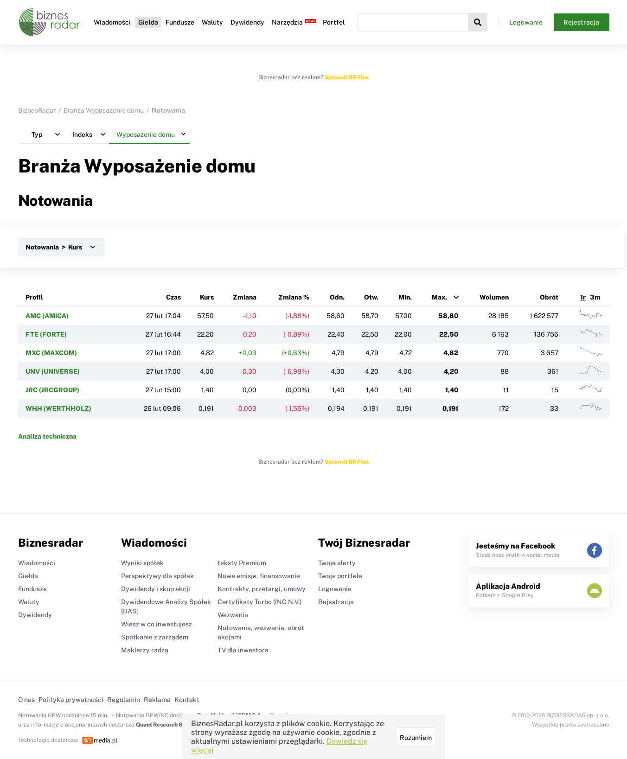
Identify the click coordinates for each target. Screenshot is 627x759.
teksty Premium (242, 563)
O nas (26, 699)
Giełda (148, 22)
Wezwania (233, 615)
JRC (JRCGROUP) (52, 390)
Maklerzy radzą (144, 650)
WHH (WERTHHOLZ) (58, 408)
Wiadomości (112, 22)
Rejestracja (581, 22)
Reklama (157, 699)
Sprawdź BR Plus (347, 77)
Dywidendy (247, 22)
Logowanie (526, 22)
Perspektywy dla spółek (157, 576)
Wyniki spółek (142, 563)
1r (583, 297)
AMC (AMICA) (47, 315)
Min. (405, 297)
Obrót (549, 297)
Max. (439, 297)
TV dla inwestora (243, 650)
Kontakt (186, 699)
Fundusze (180, 22)
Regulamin (123, 699)
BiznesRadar (37, 110)
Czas (173, 297)
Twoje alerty (337, 563)
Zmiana (244, 297)
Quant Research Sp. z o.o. (168, 724)
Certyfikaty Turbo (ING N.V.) (259, 602)
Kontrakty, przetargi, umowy (262, 589)
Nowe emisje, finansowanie (259, 576)
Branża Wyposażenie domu (104, 110)
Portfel (334, 22)
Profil (34, 297)
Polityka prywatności (70, 699)
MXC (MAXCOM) (51, 353)
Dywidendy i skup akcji (155, 589)
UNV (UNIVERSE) (53, 371)
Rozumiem (416, 737)
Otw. (371, 297)
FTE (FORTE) (46, 334)
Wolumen (494, 297)
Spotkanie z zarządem (154, 637)
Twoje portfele (340, 576)
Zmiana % (293, 297)
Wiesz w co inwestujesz (156, 624)
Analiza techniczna (47, 436)
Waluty (212, 22)
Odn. (337, 297)
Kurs (207, 297)
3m (595, 297)
